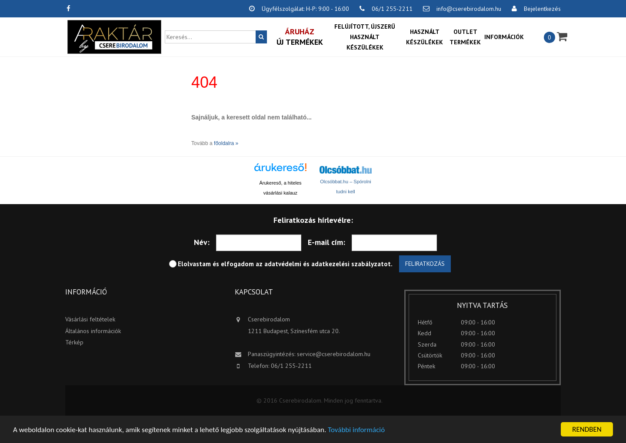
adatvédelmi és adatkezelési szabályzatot (327, 264)
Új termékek (299, 36)
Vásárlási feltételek (90, 319)
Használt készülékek (424, 37)
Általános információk (93, 331)
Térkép (74, 342)
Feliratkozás (425, 264)
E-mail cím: (326, 242)
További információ (356, 430)
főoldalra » (226, 143)
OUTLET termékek (465, 37)
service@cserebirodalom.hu (333, 354)
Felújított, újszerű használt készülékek (364, 37)
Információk (504, 37)
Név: (202, 242)
